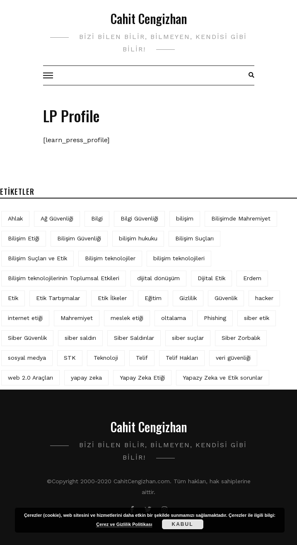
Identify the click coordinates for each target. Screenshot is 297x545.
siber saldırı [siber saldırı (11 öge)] (80, 337)
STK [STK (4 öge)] (70, 357)
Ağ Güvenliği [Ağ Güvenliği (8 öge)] (57, 218)
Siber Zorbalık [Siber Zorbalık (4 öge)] (241, 337)
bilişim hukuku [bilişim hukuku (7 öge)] (138, 238)
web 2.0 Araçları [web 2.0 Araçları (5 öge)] (30, 377)
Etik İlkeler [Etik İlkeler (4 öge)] (112, 298)
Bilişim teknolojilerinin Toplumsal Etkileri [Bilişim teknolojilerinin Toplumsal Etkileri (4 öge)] (63, 278)
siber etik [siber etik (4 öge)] (256, 318)
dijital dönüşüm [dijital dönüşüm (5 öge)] (158, 278)
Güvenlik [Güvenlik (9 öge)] (226, 298)
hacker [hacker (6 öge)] (264, 298)
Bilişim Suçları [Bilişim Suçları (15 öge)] (194, 238)
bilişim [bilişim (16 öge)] (184, 218)
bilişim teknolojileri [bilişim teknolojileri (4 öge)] (179, 258)
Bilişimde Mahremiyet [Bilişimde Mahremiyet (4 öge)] (240, 218)
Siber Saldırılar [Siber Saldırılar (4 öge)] (134, 337)
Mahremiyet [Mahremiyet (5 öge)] (76, 318)
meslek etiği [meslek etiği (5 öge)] (127, 318)
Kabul (182, 524)
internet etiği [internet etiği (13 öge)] (25, 318)
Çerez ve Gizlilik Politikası (124, 524)
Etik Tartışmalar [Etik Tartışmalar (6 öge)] (58, 298)
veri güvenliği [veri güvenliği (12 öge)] (233, 357)
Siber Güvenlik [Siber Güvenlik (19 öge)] (27, 337)
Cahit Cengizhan (149, 18)
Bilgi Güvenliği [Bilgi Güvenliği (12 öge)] (139, 218)
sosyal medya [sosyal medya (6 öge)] (27, 357)
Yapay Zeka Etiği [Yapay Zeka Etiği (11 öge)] (142, 377)
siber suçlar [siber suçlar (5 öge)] (188, 337)
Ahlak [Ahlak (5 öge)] (15, 218)
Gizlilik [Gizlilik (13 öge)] (188, 298)
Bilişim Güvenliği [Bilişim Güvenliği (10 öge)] (79, 238)
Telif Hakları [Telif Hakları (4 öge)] (182, 357)
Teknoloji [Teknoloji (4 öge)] (106, 357)
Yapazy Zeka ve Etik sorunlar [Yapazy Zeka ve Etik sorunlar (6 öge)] (223, 377)
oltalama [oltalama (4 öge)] (173, 318)
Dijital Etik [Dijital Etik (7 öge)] (211, 278)
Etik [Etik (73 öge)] (13, 298)
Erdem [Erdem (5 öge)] (252, 278)
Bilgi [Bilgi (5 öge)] (97, 218)
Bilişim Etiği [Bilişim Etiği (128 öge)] (23, 238)
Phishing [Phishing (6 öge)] (215, 318)
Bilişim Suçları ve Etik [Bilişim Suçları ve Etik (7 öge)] (37, 258)
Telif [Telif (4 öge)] (142, 357)
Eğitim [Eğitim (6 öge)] (153, 298)
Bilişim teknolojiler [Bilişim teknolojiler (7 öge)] (110, 258)
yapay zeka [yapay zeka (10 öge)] (86, 377)
